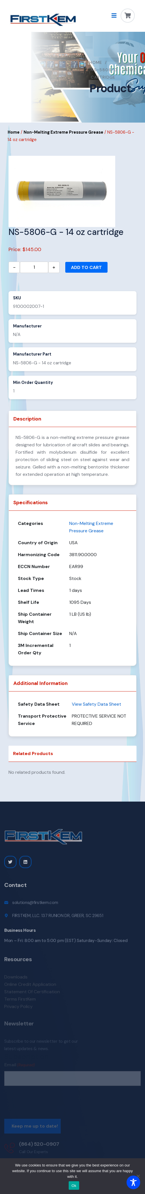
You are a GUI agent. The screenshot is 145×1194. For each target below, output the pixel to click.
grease (122, 437)
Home (95, 62)
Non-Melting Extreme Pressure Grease (63, 132)
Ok (74, 1186)
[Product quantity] (34, 267)
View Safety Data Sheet (96, 704)
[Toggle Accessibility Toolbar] (133, 1182)
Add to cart (86, 267)
